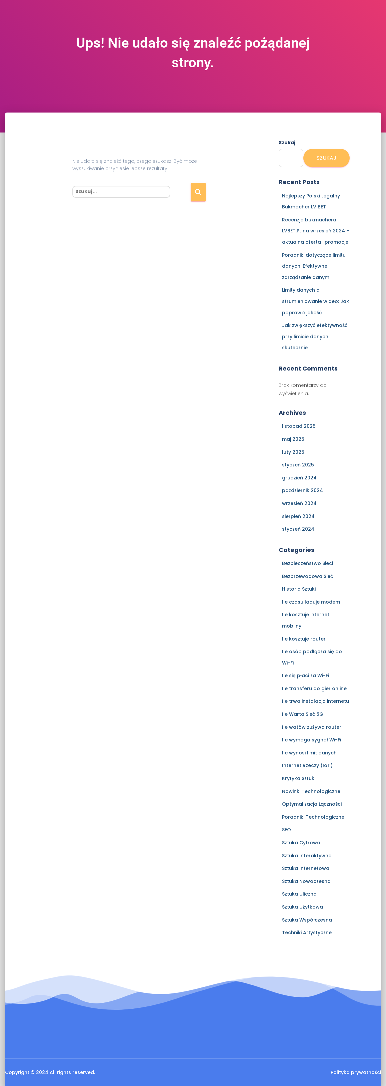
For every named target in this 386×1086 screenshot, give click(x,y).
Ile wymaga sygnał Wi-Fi (311, 739)
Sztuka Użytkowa (302, 907)
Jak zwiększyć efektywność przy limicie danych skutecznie (314, 336)
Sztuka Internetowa (305, 868)
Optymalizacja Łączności (312, 804)
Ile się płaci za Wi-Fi (305, 675)
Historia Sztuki (299, 589)
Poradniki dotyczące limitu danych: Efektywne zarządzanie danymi (314, 266)
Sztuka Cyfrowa (301, 842)
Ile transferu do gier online (314, 688)
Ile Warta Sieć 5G (302, 714)
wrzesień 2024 (299, 503)
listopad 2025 (299, 426)
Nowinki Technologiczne (311, 791)
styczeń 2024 (298, 529)
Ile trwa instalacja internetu (315, 701)
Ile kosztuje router (304, 639)
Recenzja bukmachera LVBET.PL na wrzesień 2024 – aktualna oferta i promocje (315, 230)
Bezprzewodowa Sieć (307, 576)
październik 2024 (302, 490)
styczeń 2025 (298, 464)
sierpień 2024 (298, 516)
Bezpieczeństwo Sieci (307, 563)
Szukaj (287, 142)
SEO (286, 829)
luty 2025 (293, 452)
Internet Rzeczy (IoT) (307, 765)
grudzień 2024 (299, 477)
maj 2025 (293, 439)
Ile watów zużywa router (311, 727)
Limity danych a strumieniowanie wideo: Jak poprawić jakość (315, 301)
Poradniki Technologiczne (313, 817)
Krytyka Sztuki (298, 778)
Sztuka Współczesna (307, 920)
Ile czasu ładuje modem (311, 602)
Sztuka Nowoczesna (306, 881)
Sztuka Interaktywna (307, 855)
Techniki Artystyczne (307, 932)
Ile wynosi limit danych (309, 752)
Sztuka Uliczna (299, 894)
